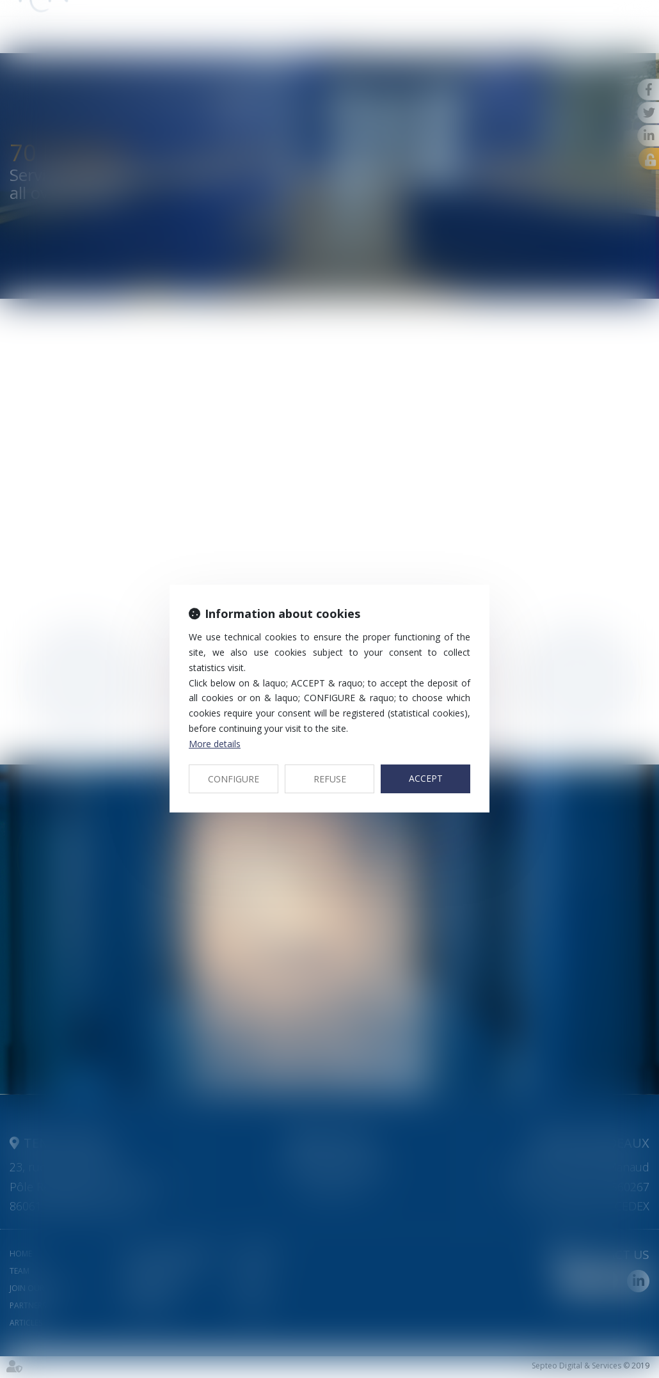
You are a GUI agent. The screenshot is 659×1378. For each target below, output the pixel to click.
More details (215, 744)
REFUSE (330, 779)
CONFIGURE (233, 779)
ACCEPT (426, 778)
